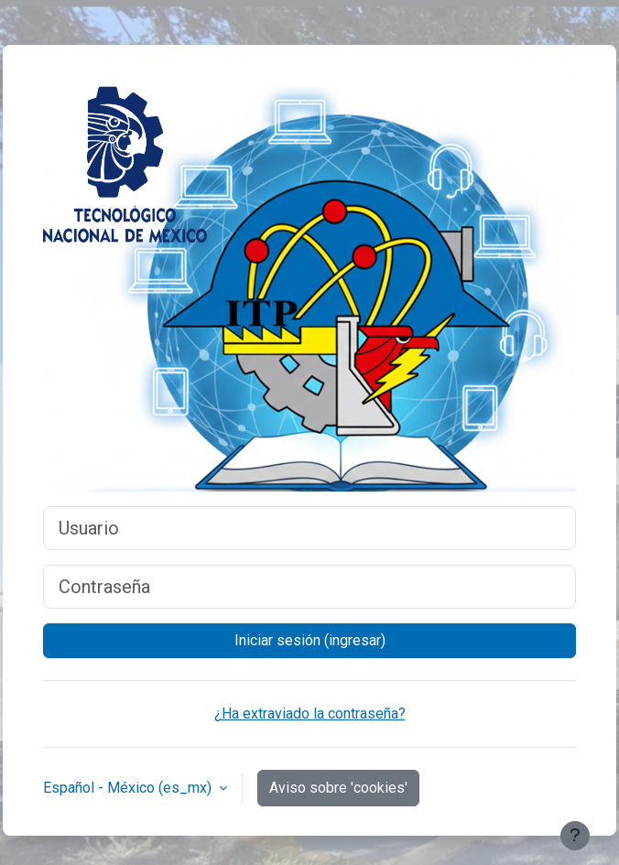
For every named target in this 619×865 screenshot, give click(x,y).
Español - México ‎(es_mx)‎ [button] (129, 787)
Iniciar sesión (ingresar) (310, 640)
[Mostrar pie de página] (575, 835)
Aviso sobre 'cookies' (338, 787)
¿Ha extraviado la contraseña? (310, 713)
